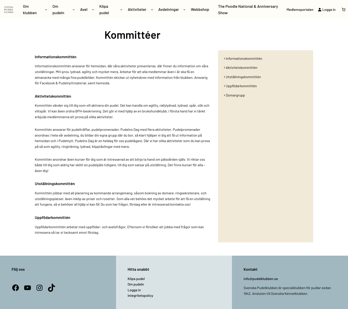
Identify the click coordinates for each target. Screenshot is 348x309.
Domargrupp (235, 95)
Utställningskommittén (243, 77)
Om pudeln (136, 284)
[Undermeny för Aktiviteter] (152, 9)
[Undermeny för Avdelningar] (184, 9)
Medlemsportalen (300, 9)
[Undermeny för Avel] (93, 9)
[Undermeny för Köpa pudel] (121, 9)
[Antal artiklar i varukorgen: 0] (343, 9)
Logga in (134, 290)
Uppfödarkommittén (241, 86)
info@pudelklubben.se (261, 278)
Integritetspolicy (140, 295)
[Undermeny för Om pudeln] (74, 9)
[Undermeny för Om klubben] (46, 9)
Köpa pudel (136, 278)
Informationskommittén (244, 58)
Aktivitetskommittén (241, 67)
